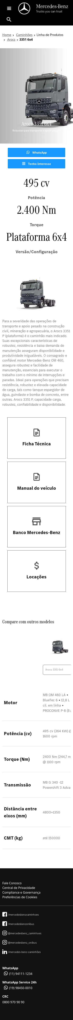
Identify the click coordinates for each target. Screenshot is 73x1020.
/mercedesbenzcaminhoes (20, 914)
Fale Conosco (12, 883)
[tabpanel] (36, 96)
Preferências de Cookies (19, 897)
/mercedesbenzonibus (18, 924)
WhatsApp (36, 152)
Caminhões (24, 35)
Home (6, 35)
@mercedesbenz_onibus (19, 942)
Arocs (11, 39)
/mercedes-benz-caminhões (21, 952)
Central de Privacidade (18, 888)
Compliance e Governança (21, 892)
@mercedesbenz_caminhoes (21, 933)
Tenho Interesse (36, 164)
